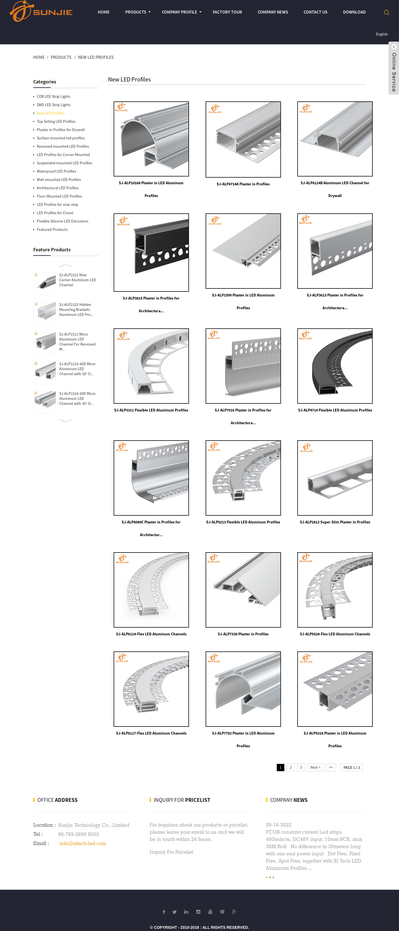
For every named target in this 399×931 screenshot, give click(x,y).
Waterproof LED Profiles (56, 171)
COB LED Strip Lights (53, 96)
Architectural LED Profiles (58, 187)
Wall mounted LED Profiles (59, 179)
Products (135, 12)
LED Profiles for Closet (55, 212)
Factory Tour (227, 12)
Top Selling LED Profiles (56, 121)
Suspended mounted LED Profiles (64, 162)
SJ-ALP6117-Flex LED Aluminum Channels (149, 714)
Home (104, 12)
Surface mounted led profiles (61, 137)
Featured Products (52, 229)
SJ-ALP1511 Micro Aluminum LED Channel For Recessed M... (77, 342)
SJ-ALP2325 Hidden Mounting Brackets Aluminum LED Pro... (76, 309)
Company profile (179, 12)
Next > (315, 748)
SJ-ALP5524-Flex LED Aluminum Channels (327, 618)
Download (354, 12)
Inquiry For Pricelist (171, 833)
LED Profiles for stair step (57, 204)
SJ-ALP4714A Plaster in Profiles (238, 180)
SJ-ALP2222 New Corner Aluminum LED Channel (77, 279)
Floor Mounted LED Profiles (59, 196)
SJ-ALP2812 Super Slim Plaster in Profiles (327, 509)
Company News (273, 12)
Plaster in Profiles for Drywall (61, 129)
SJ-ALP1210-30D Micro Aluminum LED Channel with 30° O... (77, 368)
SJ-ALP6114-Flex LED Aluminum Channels (149, 618)
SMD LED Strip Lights (54, 104)
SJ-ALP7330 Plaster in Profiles (238, 618)
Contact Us (316, 12)
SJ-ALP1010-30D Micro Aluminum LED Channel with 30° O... (77, 398)
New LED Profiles (96, 57)
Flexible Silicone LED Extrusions (62, 221)
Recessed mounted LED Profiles (63, 146)
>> (331, 748)
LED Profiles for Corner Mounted (63, 154)
